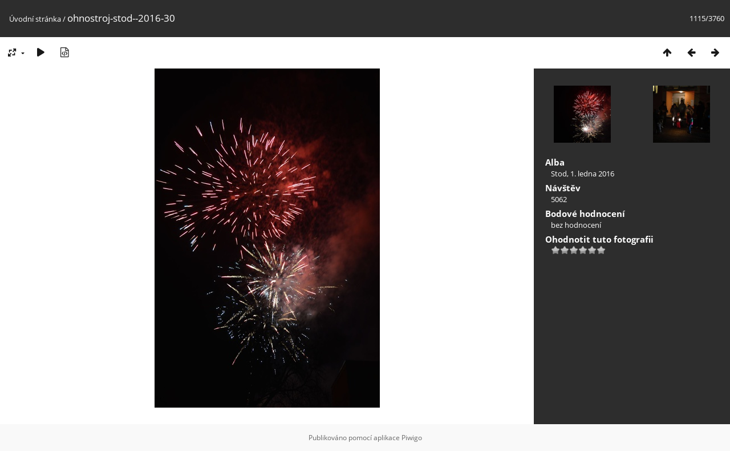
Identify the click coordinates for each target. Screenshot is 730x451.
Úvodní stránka (35, 19)
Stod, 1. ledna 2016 (582, 173)
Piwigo (412, 437)
